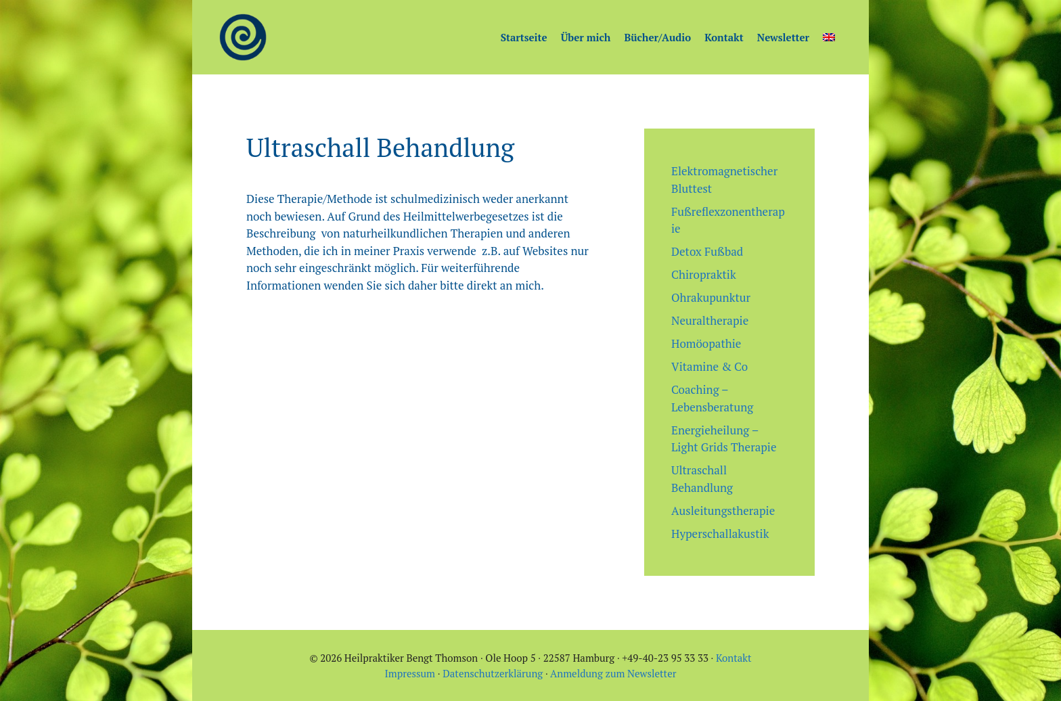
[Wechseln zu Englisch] (829, 37)
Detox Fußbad (707, 251)
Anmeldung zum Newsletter (613, 673)
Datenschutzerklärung (493, 673)
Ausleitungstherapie (723, 510)
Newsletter (783, 37)
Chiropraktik (703, 274)
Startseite (524, 37)
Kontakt (724, 37)
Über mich (586, 37)
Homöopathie (706, 343)
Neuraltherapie (709, 320)
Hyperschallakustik (720, 533)
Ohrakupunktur (710, 297)
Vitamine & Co (709, 366)
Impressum (410, 673)
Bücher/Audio (657, 37)
